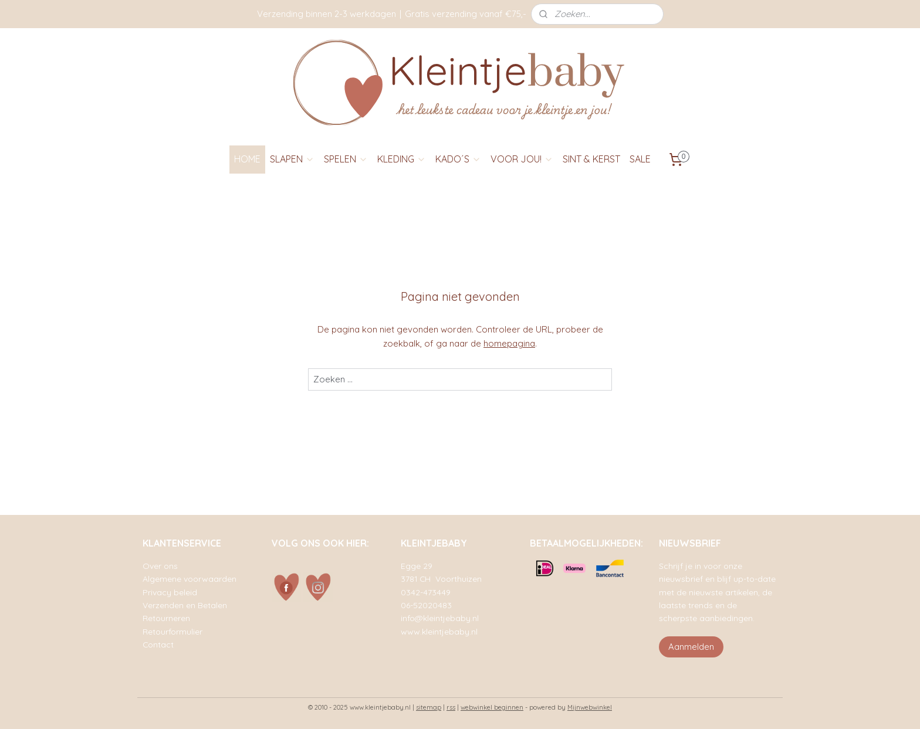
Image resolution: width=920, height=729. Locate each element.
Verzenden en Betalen (185, 605)
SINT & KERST (591, 159)
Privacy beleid (170, 592)
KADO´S (458, 159)
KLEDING (401, 159)
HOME (247, 159)
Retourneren (166, 618)
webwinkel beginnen (492, 707)
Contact (158, 644)
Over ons (160, 566)
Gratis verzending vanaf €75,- (465, 13)
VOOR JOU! (522, 159)
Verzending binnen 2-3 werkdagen (326, 13)
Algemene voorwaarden (189, 579)
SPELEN (346, 159)
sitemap (428, 707)
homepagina (509, 343)
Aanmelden (691, 646)
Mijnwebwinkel (589, 707)
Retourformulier (172, 631)
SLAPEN (292, 159)
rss (451, 707)
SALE (640, 159)
